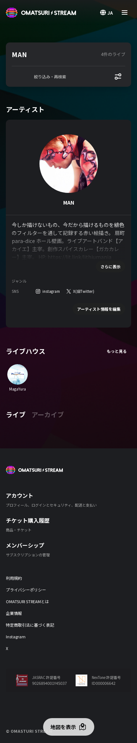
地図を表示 (63, 727)
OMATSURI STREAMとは (27, 601)
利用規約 (14, 578)
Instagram (16, 636)
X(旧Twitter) (83, 291)
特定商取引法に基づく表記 (30, 625)
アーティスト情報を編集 (99, 309)
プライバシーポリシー (26, 590)
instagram (51, 291)
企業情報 (14, 613)
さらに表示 (110, 266)
